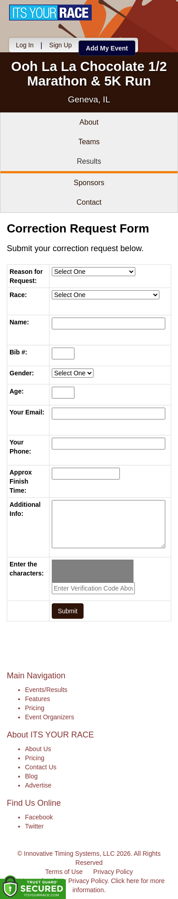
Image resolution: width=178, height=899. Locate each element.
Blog (31, 776)
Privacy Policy (113, 871)
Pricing (34, 708)
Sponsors (89, 183)
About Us (38, 749)
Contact (88, 202)
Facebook (39, 817)
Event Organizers (49, 717)
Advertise (38, 785)
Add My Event (107, 48)
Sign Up (60, 45)
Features (37, 698)
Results (89, 161)
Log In (25, 45)
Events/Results (46, 689)
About (89, 122)
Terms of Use (64, 871)
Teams (88, 142)
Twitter (34, 826)
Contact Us (40, 767)
